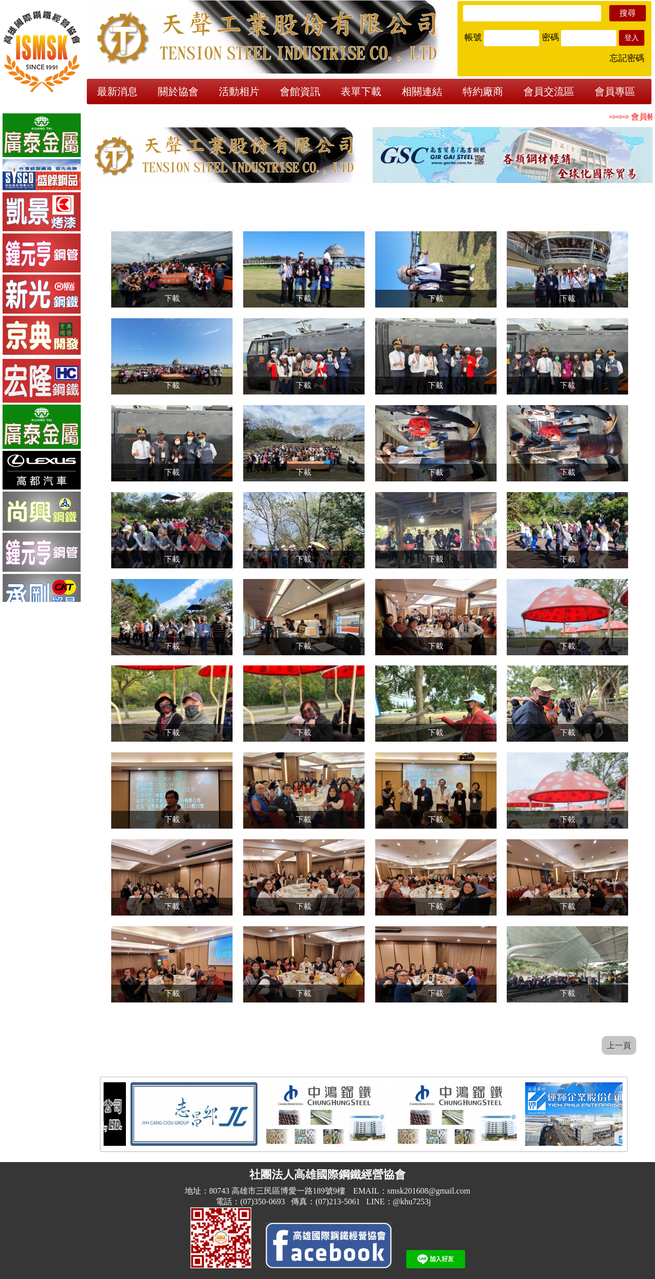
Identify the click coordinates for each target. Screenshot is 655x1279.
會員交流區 (548, 91)
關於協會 (178, 91)
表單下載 (361, 91)
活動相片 (239, 91)
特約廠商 (483, 91)
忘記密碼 (627, 58)
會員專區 (615, 91)
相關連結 (422, 91)
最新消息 (117, 91)
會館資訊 (300, 91)
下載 (172, 298)
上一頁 (619, 1045)
